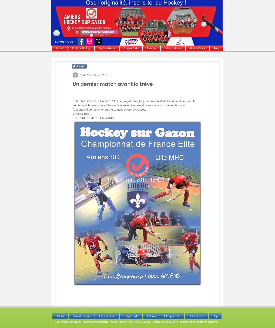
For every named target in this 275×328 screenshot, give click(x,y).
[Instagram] (89, 41)
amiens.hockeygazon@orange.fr (199, 321)
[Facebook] (81, 41)
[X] (98, 41)
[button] (60, 48)
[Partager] (79, 66)
